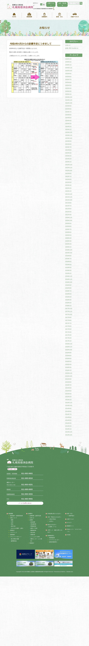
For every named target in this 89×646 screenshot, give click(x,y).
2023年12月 (68, 132)
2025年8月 (68, 76)
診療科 (31, 520)
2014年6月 (68, 417)
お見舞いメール (52, 526)
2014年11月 (68, 402)
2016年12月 (68, 344)
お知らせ (67, 45)
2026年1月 (68, 65)
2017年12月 (68, 308)
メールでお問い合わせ (25, 503)
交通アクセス (51, 4)
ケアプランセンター (54, 539)
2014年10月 (68, 405)
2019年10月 (68, 252)
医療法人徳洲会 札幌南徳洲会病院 (35, 571)
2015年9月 (68, 379)
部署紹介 (12, 530)
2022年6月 (68, 179)
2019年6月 (68, 261)
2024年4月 (68, 120)
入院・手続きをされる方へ (54, 517)
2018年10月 (68, 282)
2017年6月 (68, 326)
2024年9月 (68, 106)
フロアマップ (13, 532)
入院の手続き (52, 519)
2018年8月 (68, 288)
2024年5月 (68, 117)
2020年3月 (68, 241)
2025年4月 (68, 88)
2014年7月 (68, 414)
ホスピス (69, 522)
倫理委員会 (14, 541)
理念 (12, 524)
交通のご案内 (12, 469)
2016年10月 (68, 349)
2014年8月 (68, 411)
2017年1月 (68, 341)
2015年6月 (68, 388)
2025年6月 (68, 82)
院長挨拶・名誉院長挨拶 (16, 515)
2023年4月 (68, 153)
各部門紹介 (71, 515)
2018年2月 (68, 302)
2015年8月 (68, 382)
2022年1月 (68, 191)
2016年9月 (68, 352)
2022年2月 (68, 188)
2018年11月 (68, 279)
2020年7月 (68, 229)
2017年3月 (68, 335)
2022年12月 (68, 164)
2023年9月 (68, 141)
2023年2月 (68, 158)
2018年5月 (68, 294)
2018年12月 (68, 276)
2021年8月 (68, 203)
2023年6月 (68, 150)
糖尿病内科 (33, 530)
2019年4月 (68, 267)
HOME (69, 534)
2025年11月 (68, 67)
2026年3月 (68, 62)
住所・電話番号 (62, 4)
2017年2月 (68, 338)
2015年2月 (68, 396)
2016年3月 (68, 367)
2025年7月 (68, 79)
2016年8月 (68, 355)
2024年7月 (68, 112)
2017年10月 (68, 314)
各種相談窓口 (50, 535)
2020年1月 (68, 247)
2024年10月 (68, 103)
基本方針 (13, 526)
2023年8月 (68, 144)
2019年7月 (68, 258)
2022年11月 (68, 167)
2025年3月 (68, 91)
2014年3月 (68, 423)
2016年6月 (68, 358)
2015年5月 (68, 391)
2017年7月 (68, 323)
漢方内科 (33, 532)
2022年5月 (68, 182)
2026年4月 (68, 59)
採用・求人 (70, 513)
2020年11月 (68, 217)
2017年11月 (68, 311)
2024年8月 (68, 109)
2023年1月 (68, 161)
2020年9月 (68, 223)
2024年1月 (68, 129)
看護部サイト (70, 526)
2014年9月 (68, 408)
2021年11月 (68, 197)
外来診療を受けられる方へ (54, 513)
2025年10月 (68, 70)
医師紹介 (32, 543)
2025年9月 (68, 73)
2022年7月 (68, 176)
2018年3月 (68, 300)
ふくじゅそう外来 (35, 536)
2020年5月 (68, 235)
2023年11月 (68, 135)
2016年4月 (68, 364)
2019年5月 (68, 264)
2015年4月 (68, 393)
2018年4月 (68, 297)
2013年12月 (68, 432)
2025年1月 (68, 94)
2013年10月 (68, 435)
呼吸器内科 (33, 526)
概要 (12, 520)
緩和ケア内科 (34, 528)
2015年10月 (68, 376)
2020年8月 (68, 226)
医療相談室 (52, 537)
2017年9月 (68, 317)
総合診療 (33, 522)
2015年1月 (68, 399)
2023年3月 (68, 156)
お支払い (51, 521)
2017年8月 (68, 320)
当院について (13, 517)
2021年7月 (68, 205)
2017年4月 (68, 332)
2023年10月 (68, 138)
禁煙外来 (33, 534)
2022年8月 (68, 173)
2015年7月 (68, 385)
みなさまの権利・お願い (17, 528)
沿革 (12, 522)
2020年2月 (68, 244)
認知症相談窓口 (53, 542)
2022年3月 (68, 185)
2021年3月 (68, 214)
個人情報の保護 (15, 538)
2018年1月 (68, 305)
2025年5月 (68, 85)
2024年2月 (68, 126)
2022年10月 (68, 170)
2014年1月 (68, 429)
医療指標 (12, 534)
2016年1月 (68, 370)
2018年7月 (68, 291)
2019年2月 (68, 273)
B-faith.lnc (63, 571)
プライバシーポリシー (16, 536)
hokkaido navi (69, 571)
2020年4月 (68, 238)
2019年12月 (68, 250)
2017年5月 (68, 329)
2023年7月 (68, 147)
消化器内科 (33, 524)
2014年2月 (68, 426)
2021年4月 (68, 211)
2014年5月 (68, 420)
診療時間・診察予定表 (35, 515)
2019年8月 (68, 255)
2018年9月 (68, 285)
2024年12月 (68, 97)
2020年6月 (68, 232)
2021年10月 (68, 200)
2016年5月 (68, 361)
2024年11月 (68, 100)
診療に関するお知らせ (71, 48)
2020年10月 (68, 220)
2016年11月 (68, 346)
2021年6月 (68, 208)
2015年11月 (68, 373)
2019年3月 (68, 270)
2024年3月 (68, 123)
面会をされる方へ (52, 524)
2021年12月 (68, 194)
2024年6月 (68, 114)
